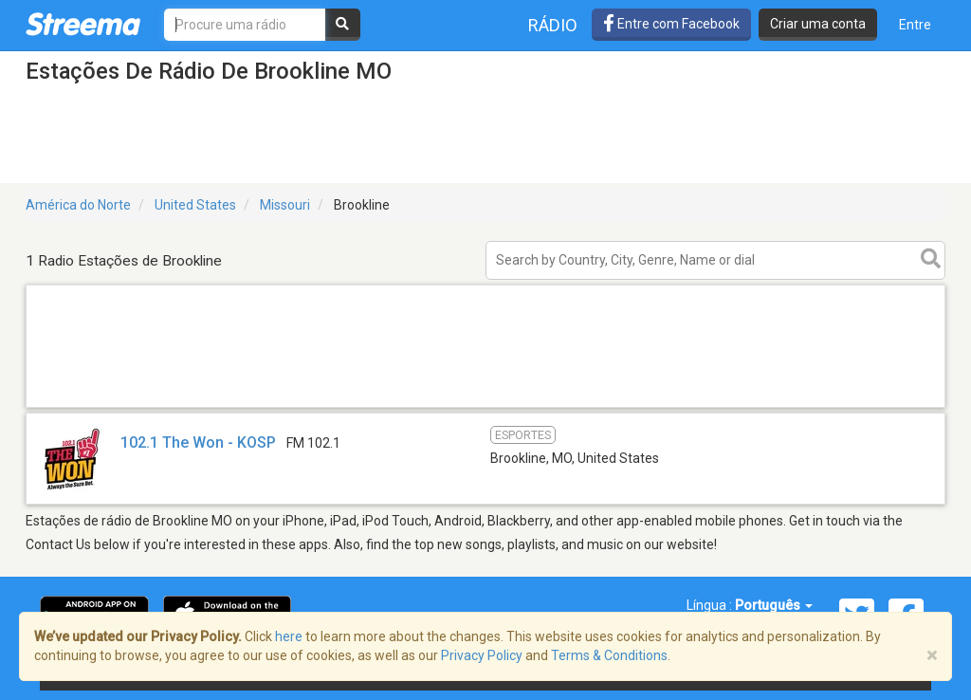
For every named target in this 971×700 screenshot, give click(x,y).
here (288, 636)
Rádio (552, 25)
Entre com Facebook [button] (671, 23)
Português (774, 605)
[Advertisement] (485, 406)
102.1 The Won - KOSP (198, 442)
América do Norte (78, 204)
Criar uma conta (818, 23)
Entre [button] (915, 24)
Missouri (285, 204)
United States (195, 204)
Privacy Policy (481, 655)
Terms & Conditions (609, 655)
